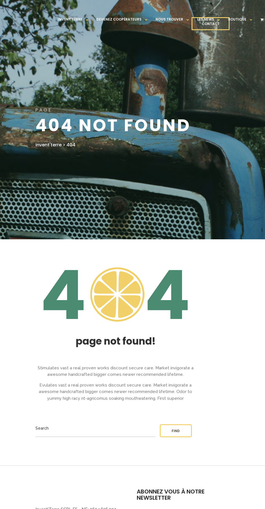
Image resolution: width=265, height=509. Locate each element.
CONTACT (211, 23)
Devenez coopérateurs (119, 19)
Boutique (237, 19)
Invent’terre (70, 19)
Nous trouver (169, 19)
